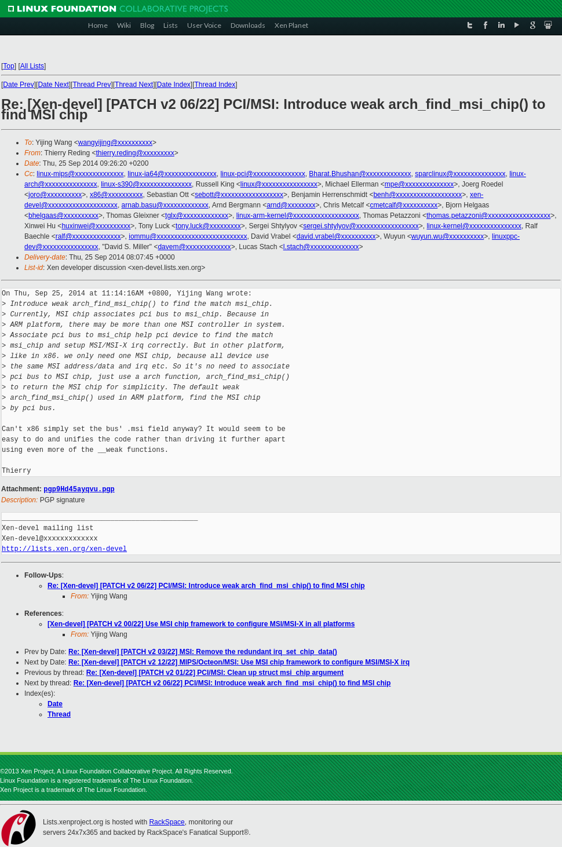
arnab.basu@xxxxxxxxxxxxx (165, 205)
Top (8, 66)
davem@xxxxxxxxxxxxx (194, 247)
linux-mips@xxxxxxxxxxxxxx (80, 174)
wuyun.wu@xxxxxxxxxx (447, 236)
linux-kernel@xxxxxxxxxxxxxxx (473, 226)
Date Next (53, 85)
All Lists (32, 66)
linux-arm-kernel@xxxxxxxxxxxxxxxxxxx (297, 215)
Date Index (174, 85)
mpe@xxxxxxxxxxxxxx (419, 184)
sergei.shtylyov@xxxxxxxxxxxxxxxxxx (361, 226)
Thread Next (134, 85)
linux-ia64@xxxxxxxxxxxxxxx (172, 174)
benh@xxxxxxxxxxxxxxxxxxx (417, 195)
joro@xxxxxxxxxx (55, 195)
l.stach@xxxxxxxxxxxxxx (321, 247)
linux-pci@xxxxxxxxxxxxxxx (262, 174)
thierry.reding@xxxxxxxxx (135, 153)
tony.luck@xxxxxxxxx (208, 226)
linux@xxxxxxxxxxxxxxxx (279, 184)
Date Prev (18, 85)
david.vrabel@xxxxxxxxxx (336, 236)
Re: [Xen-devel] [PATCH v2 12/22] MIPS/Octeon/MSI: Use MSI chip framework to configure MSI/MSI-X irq (239, 662)
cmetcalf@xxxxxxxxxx (403, 205)
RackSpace (166, 821)
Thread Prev (91, 85)
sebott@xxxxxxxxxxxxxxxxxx (239, 195)
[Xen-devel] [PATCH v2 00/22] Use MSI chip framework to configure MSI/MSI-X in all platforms (201, 623)
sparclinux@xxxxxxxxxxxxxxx (460, 174)
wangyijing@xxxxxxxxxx (115, 142)
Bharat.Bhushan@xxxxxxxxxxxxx (360, 174)
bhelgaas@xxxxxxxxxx (63, 215)
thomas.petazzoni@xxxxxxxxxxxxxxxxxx (488, 215)
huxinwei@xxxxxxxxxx (95, 226)
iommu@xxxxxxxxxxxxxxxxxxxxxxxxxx (188, 236)
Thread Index (215, 85)
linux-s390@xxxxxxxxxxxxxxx (146, 184)
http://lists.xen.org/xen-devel (64, 548)
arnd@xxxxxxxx (291, 205)
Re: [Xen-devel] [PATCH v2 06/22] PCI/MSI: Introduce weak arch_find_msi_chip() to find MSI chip (206, 585)
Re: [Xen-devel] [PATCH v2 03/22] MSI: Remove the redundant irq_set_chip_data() (202, 651)
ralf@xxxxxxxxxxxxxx (88, 236)
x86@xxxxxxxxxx (116, 195)
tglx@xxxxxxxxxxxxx (196, 215)
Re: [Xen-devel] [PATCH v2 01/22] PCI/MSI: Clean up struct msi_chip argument (215, 672)
